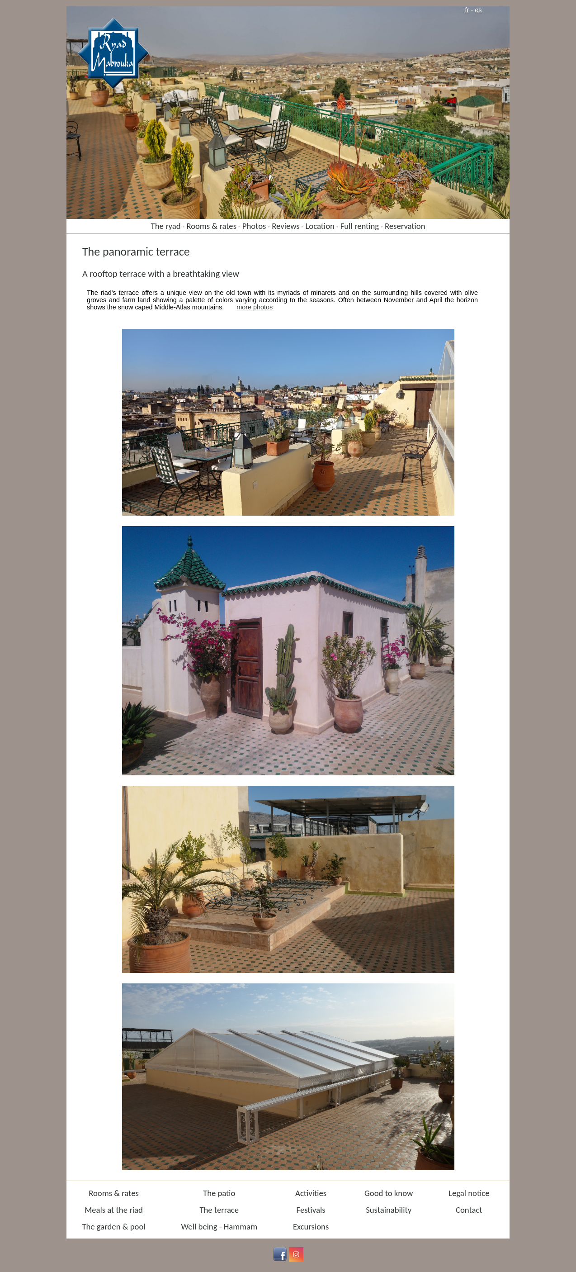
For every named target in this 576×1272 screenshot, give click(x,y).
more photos (254, 307)
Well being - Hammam (219, 1226)
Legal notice (469, 1193)
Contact (469, 1210)
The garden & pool (113, 1226)
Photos (254, 226)
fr (467, 10)
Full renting (359, 226)
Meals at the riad (114, 1210)
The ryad (166, 226)
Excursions (311, 1226)
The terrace (219, 1210)
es (478, 10)
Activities (310, 1193)
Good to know (388, 1193)
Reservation (405, 226)
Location (319, 226)
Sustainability (388, 1210)
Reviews (286, 226)
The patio (219, 1193)
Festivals (311, 1210)
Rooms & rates (211, 226)
